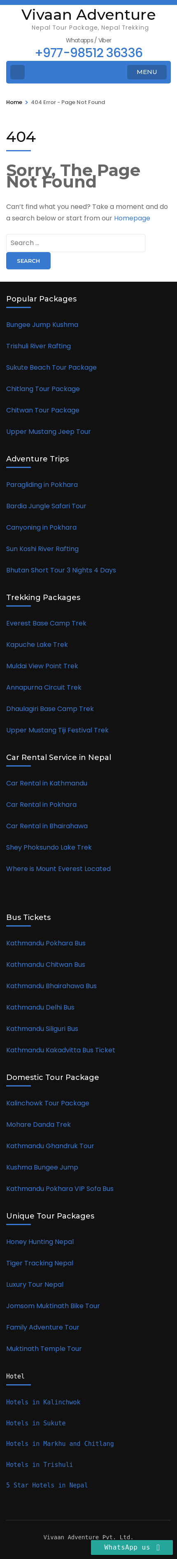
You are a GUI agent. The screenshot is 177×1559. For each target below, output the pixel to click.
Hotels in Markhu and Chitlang (62, 1444)
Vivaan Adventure (88, 14)
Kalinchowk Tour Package (48, 1103)
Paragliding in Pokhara (42, 484)
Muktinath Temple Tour (45, 1348)
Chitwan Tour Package (42, 410)
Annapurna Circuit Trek (44, 687)
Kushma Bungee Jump (42, 1167)
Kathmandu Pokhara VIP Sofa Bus (60, 1188)
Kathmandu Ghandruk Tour (50, 1146)
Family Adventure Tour (43, 1327)
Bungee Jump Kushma (43, 324)
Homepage (132, 218)
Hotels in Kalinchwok (45, 1402)
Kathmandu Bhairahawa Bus (52, 986)
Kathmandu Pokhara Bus (46, 943)
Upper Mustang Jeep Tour (48, 431)
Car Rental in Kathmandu (47, 783)
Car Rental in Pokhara (42, 804)
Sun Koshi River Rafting (43, 549)
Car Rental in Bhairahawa (47, 826)
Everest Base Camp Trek (47, 623)
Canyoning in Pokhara (42, 527)
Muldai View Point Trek (42, 666)
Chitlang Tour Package (44, 389)
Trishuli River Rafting (39, 346)
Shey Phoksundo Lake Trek (49, 847)
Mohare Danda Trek (38, 1124)
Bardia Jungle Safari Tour (47, 506)
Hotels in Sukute (38, 1423)
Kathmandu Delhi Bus (41, 1007)
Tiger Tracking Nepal (40, 1263)
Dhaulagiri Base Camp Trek (50, 708)
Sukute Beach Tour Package (52, 367)
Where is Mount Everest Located (58, 868)
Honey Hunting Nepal (40, 1241)
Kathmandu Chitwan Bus (46, 964)
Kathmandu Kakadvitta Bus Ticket (60, 1050)
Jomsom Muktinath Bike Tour (54, 1306)
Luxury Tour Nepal (35, 1284)
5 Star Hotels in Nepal (47, 1485)
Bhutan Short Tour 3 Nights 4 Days (62, 570)
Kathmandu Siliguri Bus (43, 1028)
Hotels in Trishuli (39, 1465)
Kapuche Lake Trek (37, 644)
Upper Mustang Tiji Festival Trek (57, 730)
